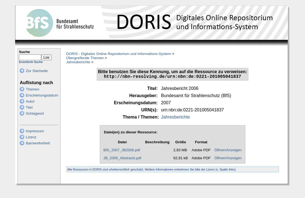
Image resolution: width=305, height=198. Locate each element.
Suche (24, 52)
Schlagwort (35, 113)
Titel (29, 107)
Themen (32, 89)
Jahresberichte (78, 62)
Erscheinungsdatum (42, 95)
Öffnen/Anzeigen (228, 151)
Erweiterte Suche (31, 62)
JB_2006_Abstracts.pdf (122, 159)
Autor (30, 101)
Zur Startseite (37, 71)
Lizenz (31, 137)
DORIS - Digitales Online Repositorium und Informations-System (118, 54)
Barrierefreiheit (38, 143)
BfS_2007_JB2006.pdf (121, 151)
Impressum (35, 131)
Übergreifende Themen (85, 58)
